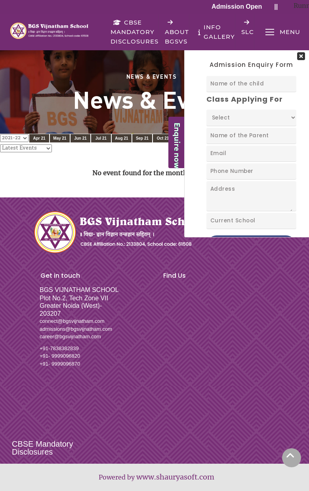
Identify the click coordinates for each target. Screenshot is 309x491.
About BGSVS (177, 32)
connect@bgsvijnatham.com (72, 321)
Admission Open (239, 6)
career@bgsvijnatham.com (70, 336)
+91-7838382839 (59, 348)
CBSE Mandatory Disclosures (134, 32)
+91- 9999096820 (60, 356)
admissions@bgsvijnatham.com (76, 329)
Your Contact (251, 143)
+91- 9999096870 (60, 364)
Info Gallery (215, 31)
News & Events (151, 76)
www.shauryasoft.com (175, 477)
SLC (247, 27)
